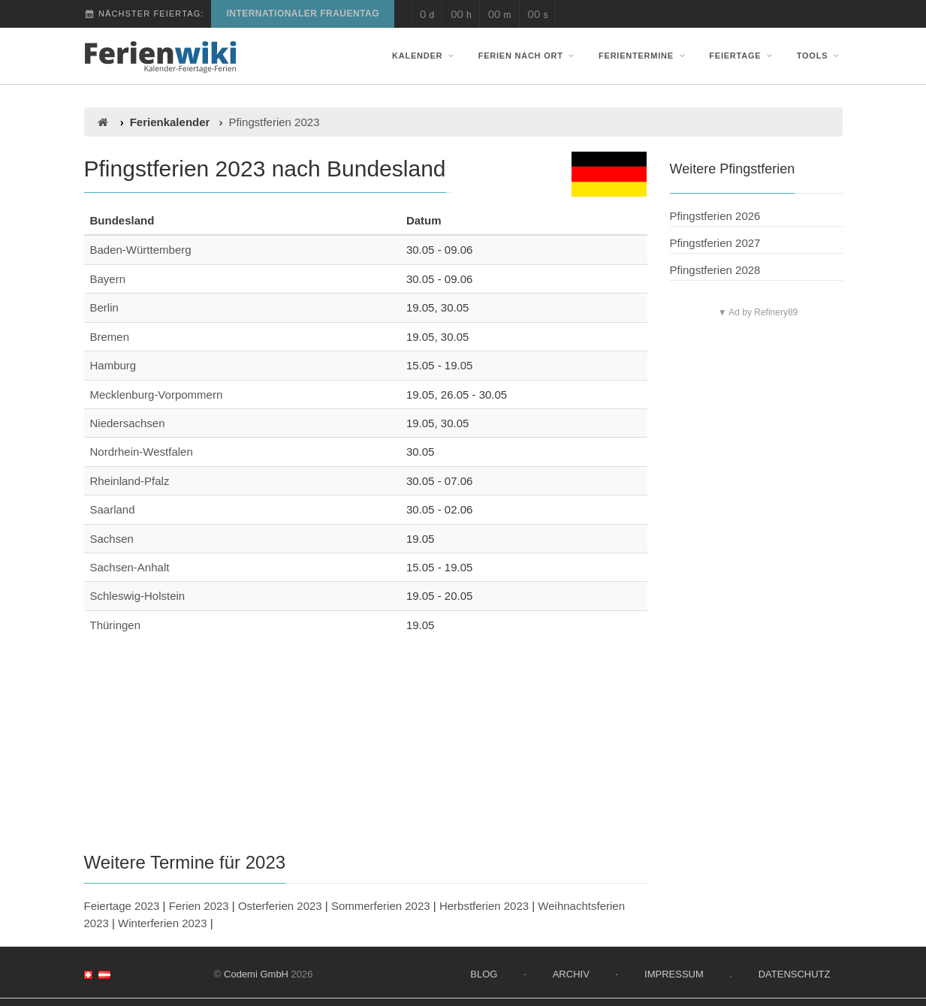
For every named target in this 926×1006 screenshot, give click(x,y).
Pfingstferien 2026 (715, 215)
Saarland (112, 509)
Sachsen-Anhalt (130, 567)
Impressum (674, 974)
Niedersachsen (127, 423)
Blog (483, 974)
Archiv (571, 974)
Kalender (424, 55)
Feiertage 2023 (122, 905)
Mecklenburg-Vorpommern (156, 394)
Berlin (104, 307)
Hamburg (113, 365)
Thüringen (115, 625)
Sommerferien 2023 (380, 905)
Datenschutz (795, 974)
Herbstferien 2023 (484, 905)
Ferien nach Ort (528, 55)
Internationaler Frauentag (302, 13)
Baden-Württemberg (141, 249)
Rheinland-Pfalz (130, 480)
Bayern (108, 279)
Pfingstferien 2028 (715, 270)
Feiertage (742, 55)
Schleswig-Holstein (138, 595)
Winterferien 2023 (162, 923)
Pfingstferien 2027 (715, 242)
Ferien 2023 (199, 905)
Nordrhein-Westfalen (141, 451)
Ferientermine (643, 55)
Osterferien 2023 (280, 905)
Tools (820, 55)
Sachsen (112, 538)
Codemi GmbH (256, 974)
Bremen (110, 336)
